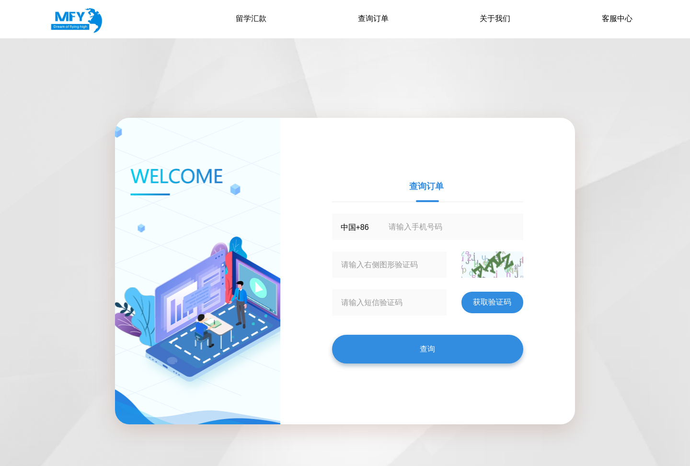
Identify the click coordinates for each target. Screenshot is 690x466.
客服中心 (617, 18)
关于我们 (495, 18)
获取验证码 (492, 302)
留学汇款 (251, 18)
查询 (427, 349)
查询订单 (373, 18)
